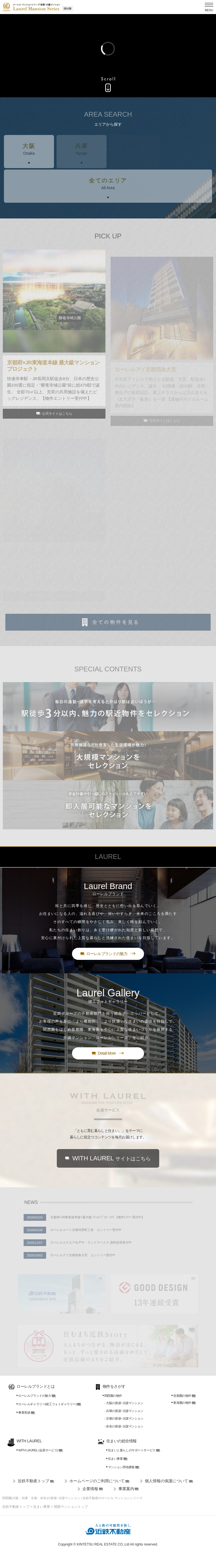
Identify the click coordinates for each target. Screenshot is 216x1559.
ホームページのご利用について (97, 1481)
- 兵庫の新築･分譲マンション (124, 1411)
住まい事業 (114, 1458)
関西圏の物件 (112, 1395)
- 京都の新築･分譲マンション (124, 1418)
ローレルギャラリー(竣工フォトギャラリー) (46, 1404)
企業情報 (90, 1489)
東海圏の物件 (181, 1402)
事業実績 (23, 1412)
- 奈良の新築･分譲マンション (124, 1426)
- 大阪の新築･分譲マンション (124, 1403)
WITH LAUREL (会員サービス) (37, 1450)
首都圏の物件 (181, 1395)
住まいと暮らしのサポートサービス (131, 1450)
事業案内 (126, 1489)
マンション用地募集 (120, 1467)
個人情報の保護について (166, 1481)
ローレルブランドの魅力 (34, 1395)
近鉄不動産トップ (33, 1481)
